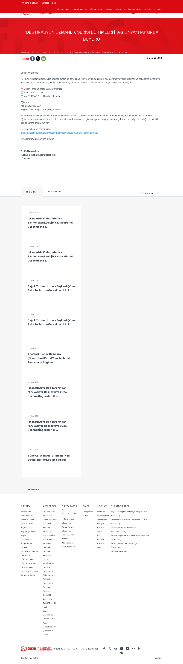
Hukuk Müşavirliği (118, 531)
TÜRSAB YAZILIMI (79, 9)
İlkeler (99, 531)
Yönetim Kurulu (27, 516)
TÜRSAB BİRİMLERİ (31, 4)
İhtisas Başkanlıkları (29, 551)
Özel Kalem (116, 547)
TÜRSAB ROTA (96, 9)
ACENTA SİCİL (80, 12)
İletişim (36, 658)
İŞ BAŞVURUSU (134, 9)
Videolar (86, 516)
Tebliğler (101, 524)
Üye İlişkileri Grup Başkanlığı (123, 527)
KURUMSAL (71, 12)
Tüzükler (100, 527)
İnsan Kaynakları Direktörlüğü (124, 543)
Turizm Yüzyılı (27, 567)
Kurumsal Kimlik (28, 575)
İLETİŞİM (45, 4)
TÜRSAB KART (63, 9)
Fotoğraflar (88, 512)
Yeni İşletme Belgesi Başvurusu (48, 567)
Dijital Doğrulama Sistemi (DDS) (49, 615)
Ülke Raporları (67, 543)
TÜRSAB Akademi (28, 563)
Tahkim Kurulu (27, 555)
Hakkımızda (26, 512)
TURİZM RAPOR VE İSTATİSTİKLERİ (97, 12)
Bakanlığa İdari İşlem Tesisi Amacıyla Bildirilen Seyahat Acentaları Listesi (49, 547)
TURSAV (108, 9)
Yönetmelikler (103, 516)
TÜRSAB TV (120, 9)
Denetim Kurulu (27, 520)
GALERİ (111, 12)
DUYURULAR (126, 12)
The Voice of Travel (29, 571)
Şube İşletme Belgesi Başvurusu (49, 579)
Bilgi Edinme (26, 658)
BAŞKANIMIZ (61, 12)
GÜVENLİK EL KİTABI (152, 9)
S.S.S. (54, 3)
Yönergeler (102, 520)
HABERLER (31, 191)
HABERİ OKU (36, 490)
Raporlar (65, 539)
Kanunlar (101, 512)
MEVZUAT (117, 12)
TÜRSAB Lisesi (27, 559)
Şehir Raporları (68, 547)
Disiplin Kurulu (27, 524)
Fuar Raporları (67, 535)
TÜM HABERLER (149, 193)
